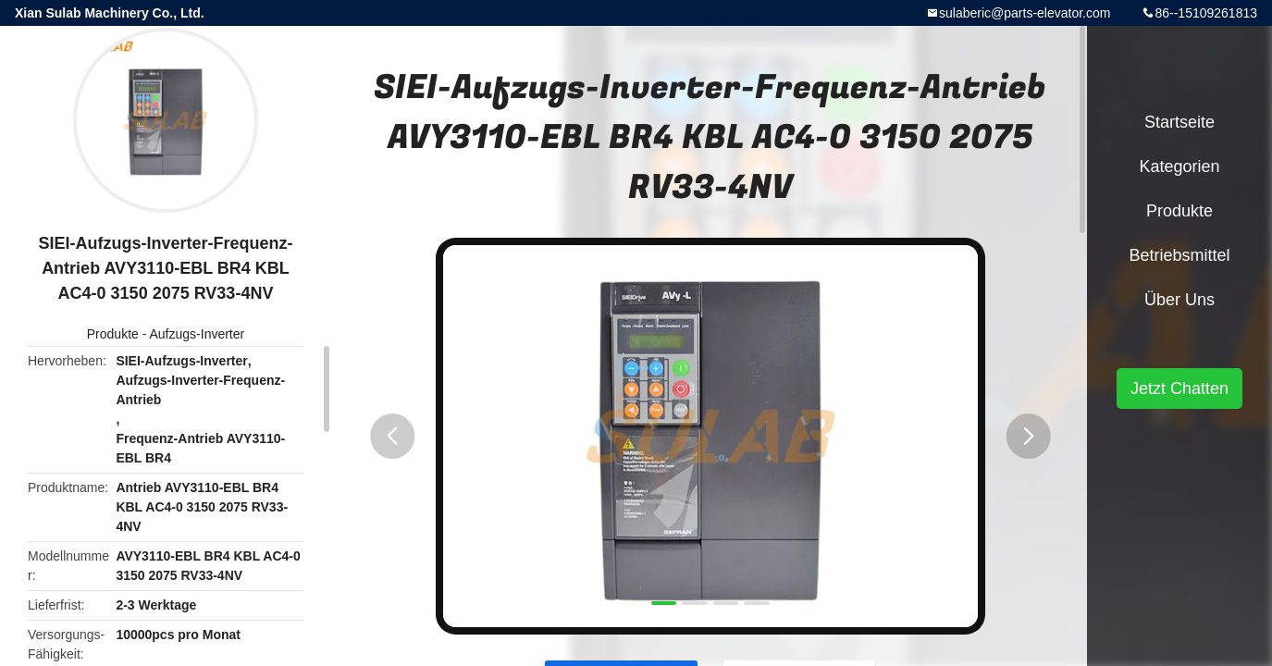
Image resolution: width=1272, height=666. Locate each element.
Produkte (113, 334)
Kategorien (1179, 166)
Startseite (1179, 122)
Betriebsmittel (1179, 255)
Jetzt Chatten (1179, 388)
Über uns (1179, 299)
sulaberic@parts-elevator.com (1024, 13)
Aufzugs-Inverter (197, 334)
